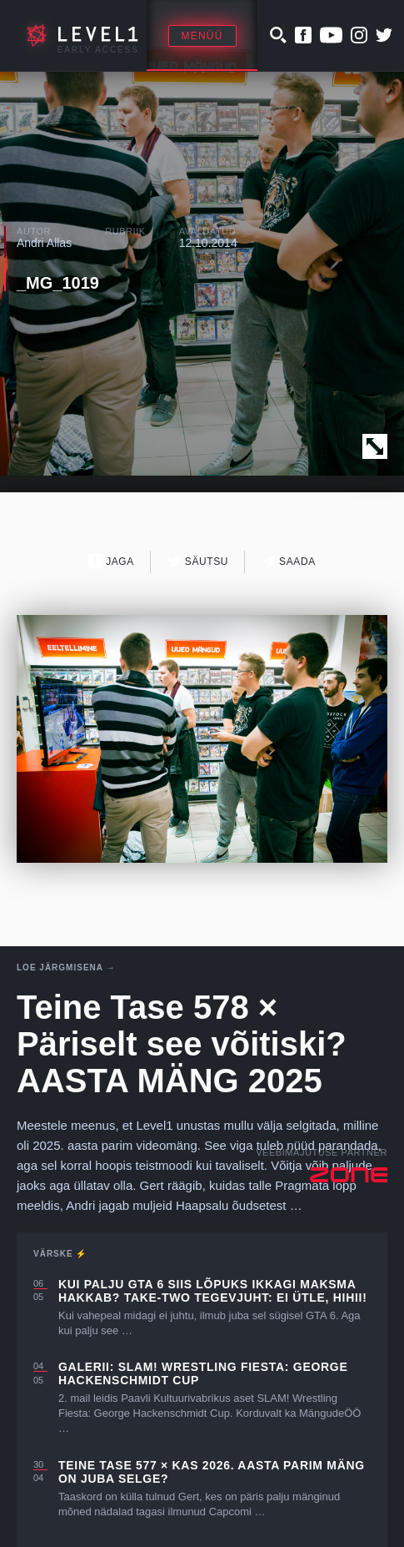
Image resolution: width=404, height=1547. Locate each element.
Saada (289, 561)
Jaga (111, 561)
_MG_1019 (58, 283)
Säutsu (197, 561)
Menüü (202, 36)
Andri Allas (44, 242)
